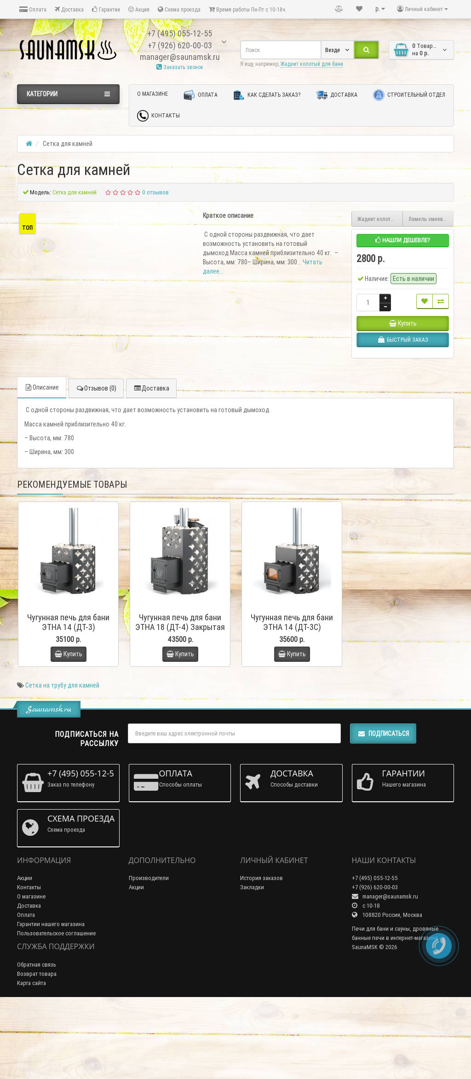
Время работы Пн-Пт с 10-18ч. (248, 9)
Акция (138, 9)
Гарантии (106, 9)
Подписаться (383, 808)
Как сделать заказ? (266, 95)
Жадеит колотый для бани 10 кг (380, 219)
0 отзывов (155, 192)
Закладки (252, 962)
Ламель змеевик (428, 219)
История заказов (261, 953)
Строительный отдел (409, 95)
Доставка (69, 9)
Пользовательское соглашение (56, 1008)
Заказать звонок (179, 67)
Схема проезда (179, 9)
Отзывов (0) (96, 463)
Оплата (32, 9)
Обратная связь (36, 1040)
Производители (149, 953)
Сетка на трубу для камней (62, 760)
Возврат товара (37, 1049)
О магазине (152, 93)
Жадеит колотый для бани (312, 63)
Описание (41, 462)
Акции (24, 953)
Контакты (158, 116)
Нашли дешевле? (402, 240)
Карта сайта (31, 1058)
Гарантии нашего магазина (51, 999)
